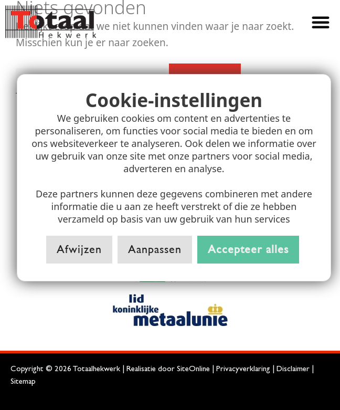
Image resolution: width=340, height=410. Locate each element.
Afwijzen (79, 249)
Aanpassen (155, 249)
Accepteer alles (248, 249)
